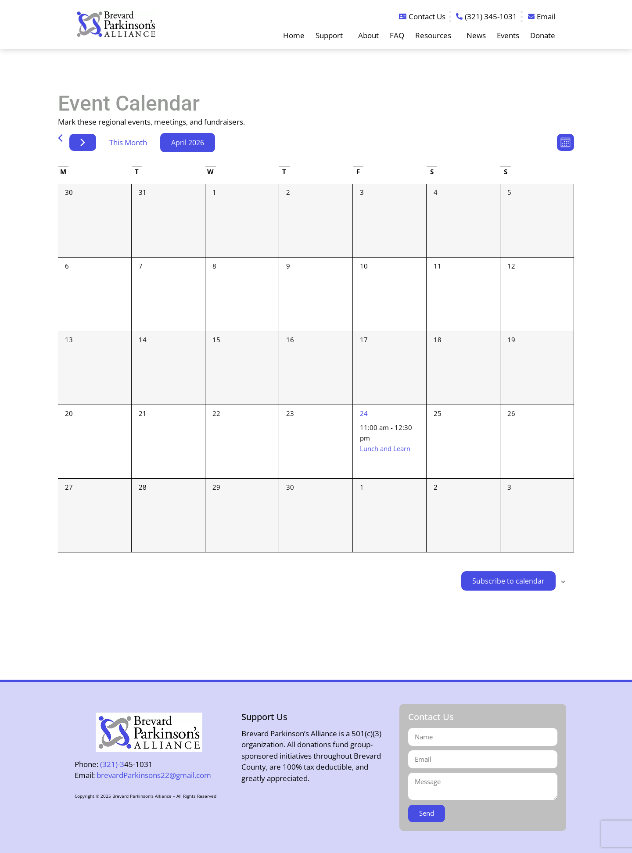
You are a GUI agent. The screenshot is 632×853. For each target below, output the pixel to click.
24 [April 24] (364, 413)
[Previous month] (60, 138)
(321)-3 (112, 764)
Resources (435, 35)
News (476, 35)
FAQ (397, 35)
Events (508, 35)
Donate (542, 35)
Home (294, 35)
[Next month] (82, 142)
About (368, 35)
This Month (128, 142)
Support (331, 35)
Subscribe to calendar (508, 581)
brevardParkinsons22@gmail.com (154, 775)
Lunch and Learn (385, 448)
